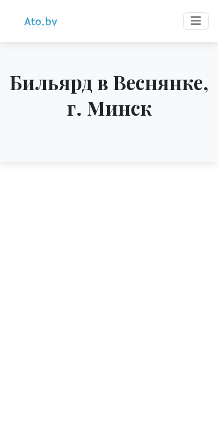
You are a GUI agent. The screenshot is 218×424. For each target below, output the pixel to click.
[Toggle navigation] (196, 21)
